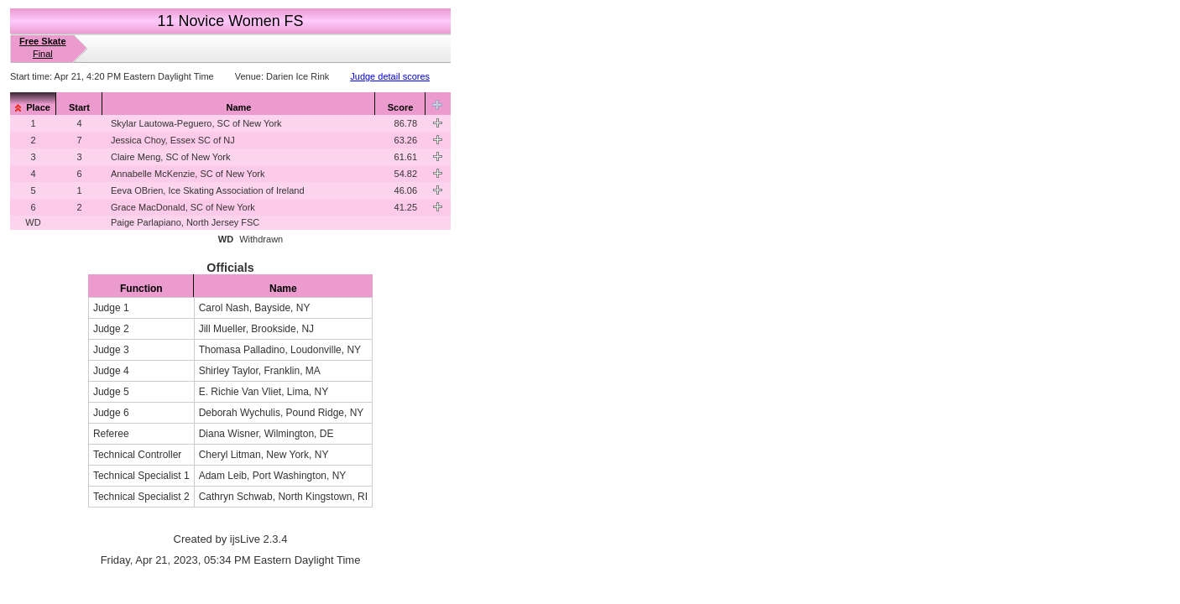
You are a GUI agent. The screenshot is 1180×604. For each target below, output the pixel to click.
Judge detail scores (390, 76)
